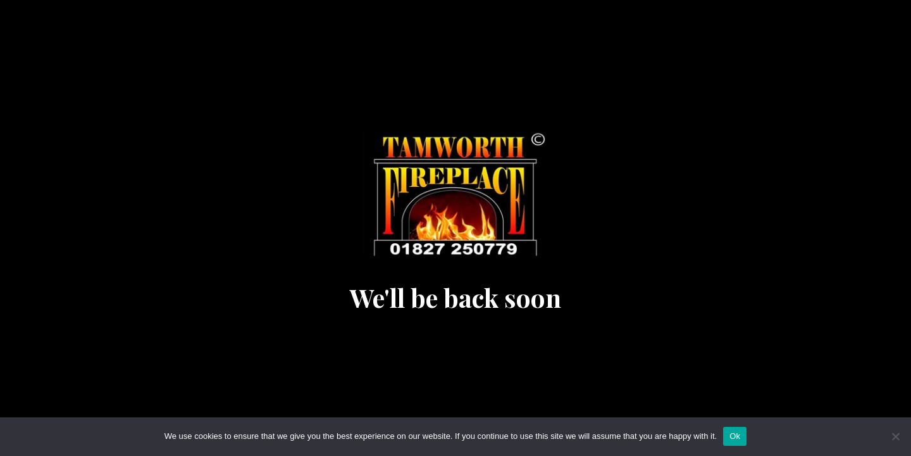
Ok (734, 436)
